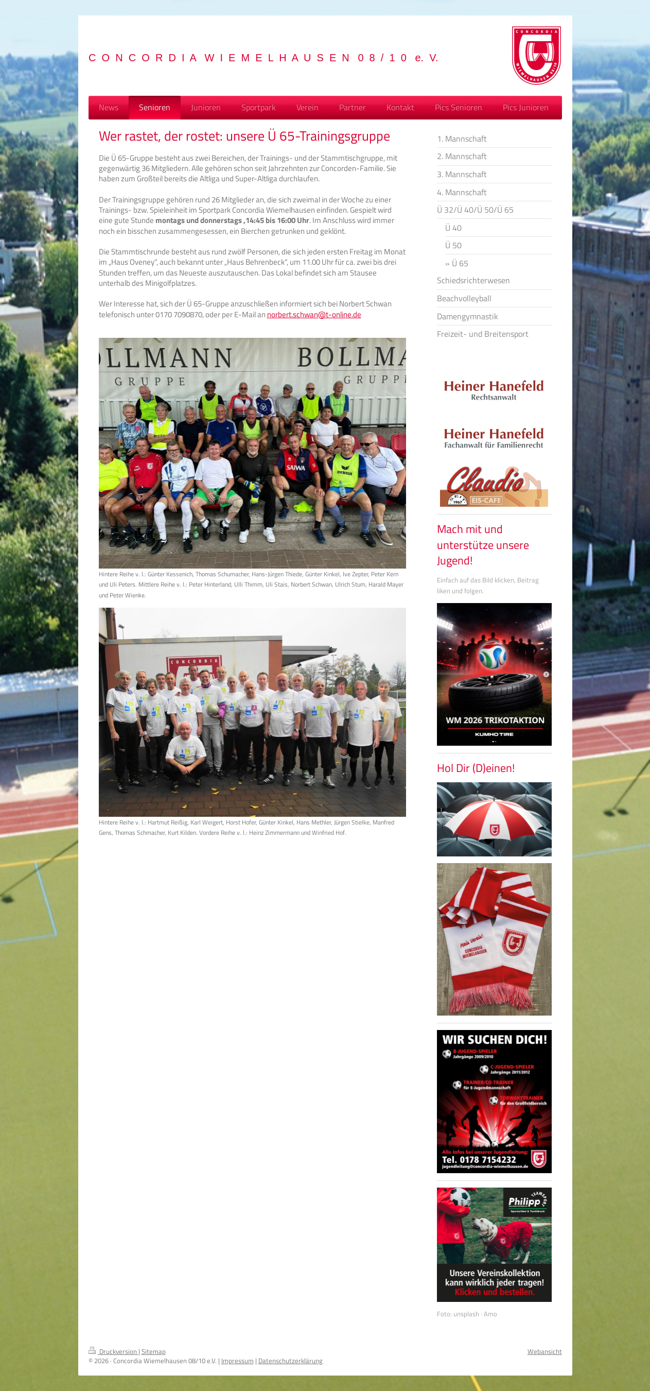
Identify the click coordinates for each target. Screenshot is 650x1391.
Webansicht (545, 1351)
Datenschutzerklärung (290, 1360)
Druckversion (113, 1351)
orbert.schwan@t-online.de (316, 314)
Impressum (237, 1360)
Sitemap (154, 1351)
